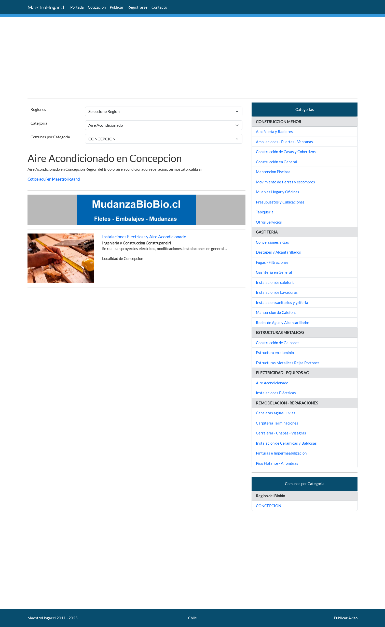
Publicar (116, 7)
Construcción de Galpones (277, 342)
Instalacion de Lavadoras (277, 292)
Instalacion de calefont (275, 282)
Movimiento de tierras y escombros (285, 182)
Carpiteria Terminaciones (277, 423)
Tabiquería (264, 212)
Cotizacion (97, 7)
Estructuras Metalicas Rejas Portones (288, 362)
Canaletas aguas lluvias (275, 413)
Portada (77, 7)
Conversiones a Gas (272, 242)
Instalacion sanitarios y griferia (282, 302)
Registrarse (137, 7)
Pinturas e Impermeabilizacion (281, 453)
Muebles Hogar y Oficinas (277, 191)
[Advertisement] (180, 58)
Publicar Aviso (346, 618)
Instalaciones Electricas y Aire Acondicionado (144, 236)
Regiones (38, 109)
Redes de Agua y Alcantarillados (283, 322)
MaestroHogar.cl (46, 7)
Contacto (159, 7)
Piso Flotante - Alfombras (277, 463)
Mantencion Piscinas (273, 171)
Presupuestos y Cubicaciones (280, 202)
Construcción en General (276, 161)
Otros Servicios (269, 222)
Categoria (39, 123)
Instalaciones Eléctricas (276, 392)
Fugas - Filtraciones (272, 262)
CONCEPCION (268, 505)
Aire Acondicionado (272, 383)
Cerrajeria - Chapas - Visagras (281, 433)
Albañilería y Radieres (274, 131)
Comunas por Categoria (50, 137)
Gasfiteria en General (274, 272)
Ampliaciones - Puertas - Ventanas (284, 141)
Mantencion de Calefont (276, 312)
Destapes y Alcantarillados (278, 252)
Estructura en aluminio (275, 352)
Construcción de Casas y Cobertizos (286, 151)
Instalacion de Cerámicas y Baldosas (286, 443)
